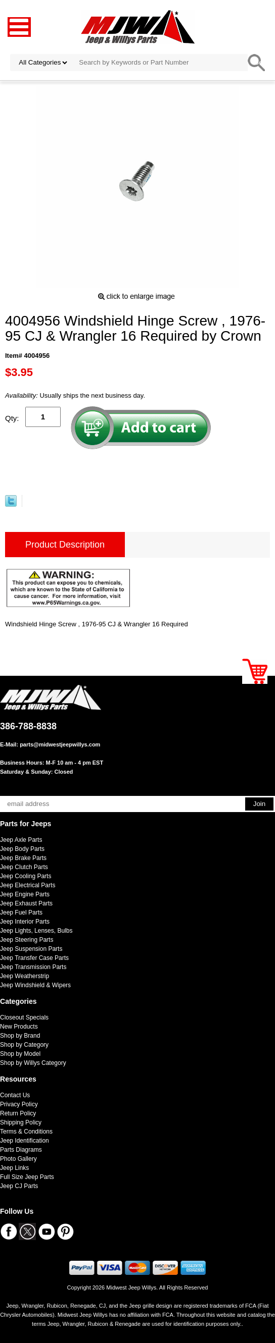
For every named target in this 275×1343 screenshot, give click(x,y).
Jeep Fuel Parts (21, 912)
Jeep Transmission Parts (33, 967)
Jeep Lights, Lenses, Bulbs (36, 930)
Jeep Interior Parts (25, 921)
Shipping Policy (20, 1122)
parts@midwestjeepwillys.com (60, 744)
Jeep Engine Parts (25, 894)
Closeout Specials (24, 1017)
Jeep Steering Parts (26, 939)
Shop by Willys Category (33, 1062)
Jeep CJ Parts (19, 1186)
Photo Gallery (18, 1158)
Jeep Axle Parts (21, 839)
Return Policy (18, 1113)
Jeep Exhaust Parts (26, 903)
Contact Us (15, 1095)
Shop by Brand (20, 1035)
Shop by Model (20, 1053)
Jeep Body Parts (22, 848)
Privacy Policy (19, 1104)
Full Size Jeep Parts (27, 1176)
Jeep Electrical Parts (27, 885)
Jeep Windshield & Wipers (35, 985)
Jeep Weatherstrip (24, 976)
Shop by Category (24, 1044)
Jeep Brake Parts (23, 858)
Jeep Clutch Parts (24, 867)
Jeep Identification (24, 1140)
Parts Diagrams (21, 1149)
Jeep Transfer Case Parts (34, 957)
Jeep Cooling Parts (25, 876)
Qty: (12, 418)
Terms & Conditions (26, 1131)
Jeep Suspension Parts (31, 948)
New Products (19, 1026)
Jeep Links (14, 1167)
